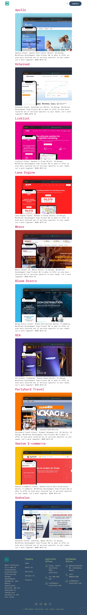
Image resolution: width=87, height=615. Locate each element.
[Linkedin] (45, 604)
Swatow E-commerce (30, 443)
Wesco (19, 227)
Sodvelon (22, 498)
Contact (75, 4)
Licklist (22, 118)
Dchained (22, 64)
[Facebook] (36, 604)
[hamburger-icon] (67, 4)
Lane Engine (25, 172)
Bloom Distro (26, 281)
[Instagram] (41, 604)
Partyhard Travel (29, 389)
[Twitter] (50, 604)
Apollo (20, 10)
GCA (18, 335)
